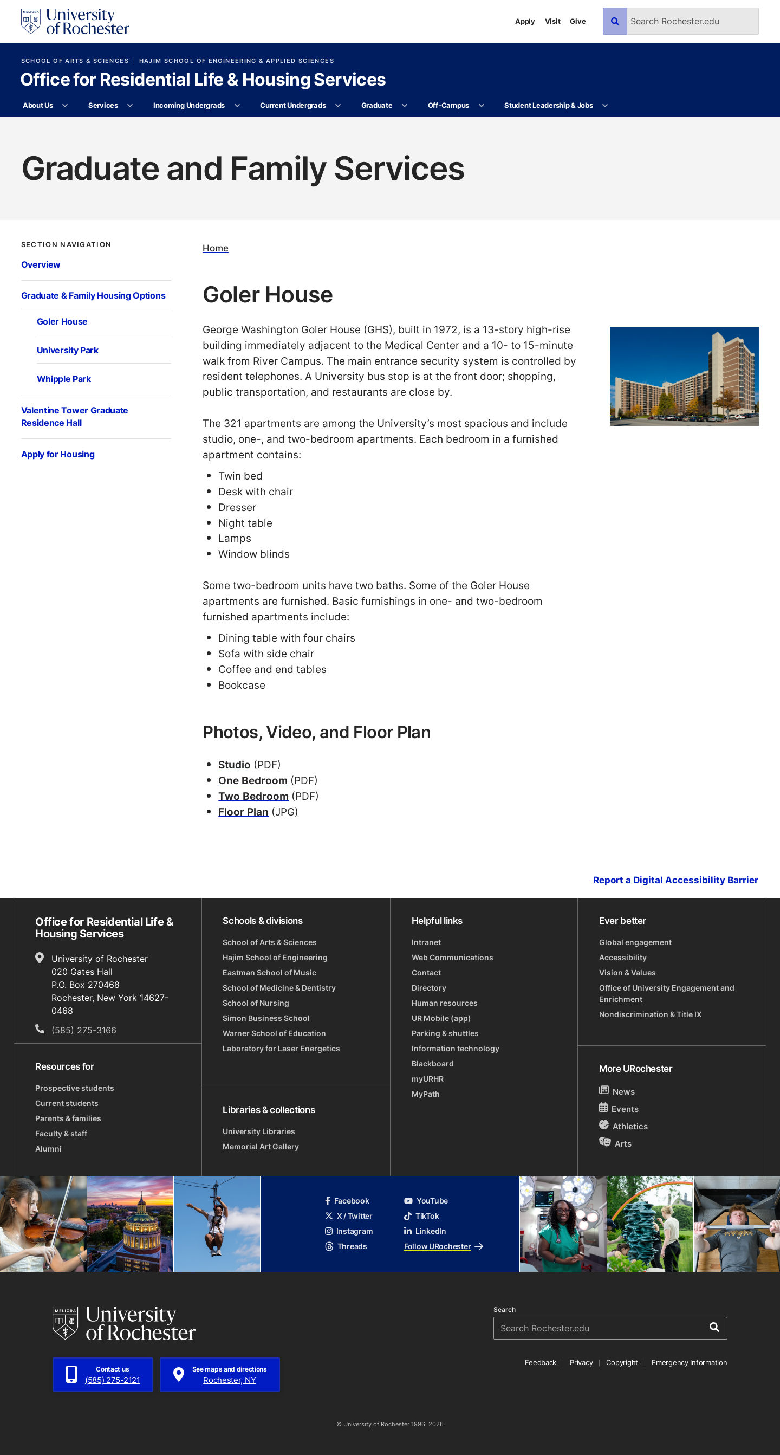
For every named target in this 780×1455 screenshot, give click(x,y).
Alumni (48, 1148)
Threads (346, 1246)
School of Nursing (256, 1003)
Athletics (623, 1126)
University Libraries (259, 1131)
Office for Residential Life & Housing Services (203, 80)
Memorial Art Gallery (261, 1146)
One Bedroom (253, 780)
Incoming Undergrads (189, 105)
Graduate (377, 105)
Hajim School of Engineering (275, 957)
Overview (41, 264)
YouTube (426, 1200)
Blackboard (433, 1063)
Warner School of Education (274, 1033)
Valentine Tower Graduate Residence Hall (74, 416)
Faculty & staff (61, 1133)
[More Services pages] (130, 106)
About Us (38, 105)
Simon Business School (266, 1018)
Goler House (62, 321)
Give (578, 21)
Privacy (581, 1362)
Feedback (540, 1362)
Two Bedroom (253, 795)
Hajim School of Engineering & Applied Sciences (236, 61)
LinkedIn (425, 1231)
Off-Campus (448, 105)
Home (216, 248)
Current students (67, 1103)
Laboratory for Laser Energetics (281, 1048)
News (617, 1091)
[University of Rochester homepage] (75, 21)
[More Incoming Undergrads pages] (237, 106)
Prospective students (74, 1088)
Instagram (349, 1231)
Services (103, 105)
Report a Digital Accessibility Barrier (675, 880)
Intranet (426, 942)
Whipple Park (64, 379)
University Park (68, 350)
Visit (553, 21)
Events (619, 1108)
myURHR (428, 1079)
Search (504, 1310)
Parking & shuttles (445, 1033)
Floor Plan (243, 811)
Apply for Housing (58, 454)
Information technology (455, 1048)
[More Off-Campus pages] (481, 106)
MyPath (426, 1094)
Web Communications (452, 957)
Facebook (347, 1200)
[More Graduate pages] (405, 106)
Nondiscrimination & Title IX (650, 1014)
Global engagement (635, 942)
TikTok (421, 1216)
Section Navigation (66, 244)
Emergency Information (689, 1362)
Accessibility (623, 957)
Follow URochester (443, 1246)
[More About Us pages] (65, 106)
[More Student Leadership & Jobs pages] (605, 106)
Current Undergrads (293, 105)
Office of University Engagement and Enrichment (666, 993)
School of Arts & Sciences (75, 61)
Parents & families (68, 1118)
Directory (429, 987)
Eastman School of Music (269, 972)
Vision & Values (627, 972)
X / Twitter (349, 1216)
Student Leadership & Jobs (548, 105)
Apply (525, 21)
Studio (234, 764)
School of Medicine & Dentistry (279, 987)
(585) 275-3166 (83, 1030)
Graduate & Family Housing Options (93, 295)
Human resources (445, 1003)
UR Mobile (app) (441, 1018)
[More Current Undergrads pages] (338, 106)
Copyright (622, 1362)
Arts (615, 1143)
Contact (426, 972)
